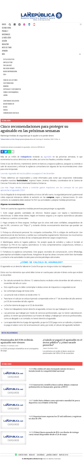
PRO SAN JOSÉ (7, 65)
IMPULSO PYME (8, 62)
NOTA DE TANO (7, 47)
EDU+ (4, 74)
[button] (80, 24)
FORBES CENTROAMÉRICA (10, 92)
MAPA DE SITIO (63, 455)
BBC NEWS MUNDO (8, 68)
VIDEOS (5, 110)
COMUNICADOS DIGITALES (11, 113)
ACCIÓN (4, 41)
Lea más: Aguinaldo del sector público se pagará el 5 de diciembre (27, 173)
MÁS (3, 54)
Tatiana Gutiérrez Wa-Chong (10, 139)
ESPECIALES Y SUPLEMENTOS (12, 89)
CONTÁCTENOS (22, 455)
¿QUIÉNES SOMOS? (52, 455)
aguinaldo (48, 157)
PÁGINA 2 (5, 31)
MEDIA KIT (32, 455)
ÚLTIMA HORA (6, 27)
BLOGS (5, 107)
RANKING (6, 86)
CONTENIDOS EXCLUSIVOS (11, 101)
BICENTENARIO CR (8, 104)
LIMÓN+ (5, 95)
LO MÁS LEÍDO (6, 37)
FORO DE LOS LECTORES (10, 80)
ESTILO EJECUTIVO (8, 59)
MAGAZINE (5, 44)
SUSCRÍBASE (41, 455)
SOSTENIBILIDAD (8, 83)
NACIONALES (6, 34)
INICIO (4, 24)
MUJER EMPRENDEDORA (10, 71)
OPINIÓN (5, 50)
